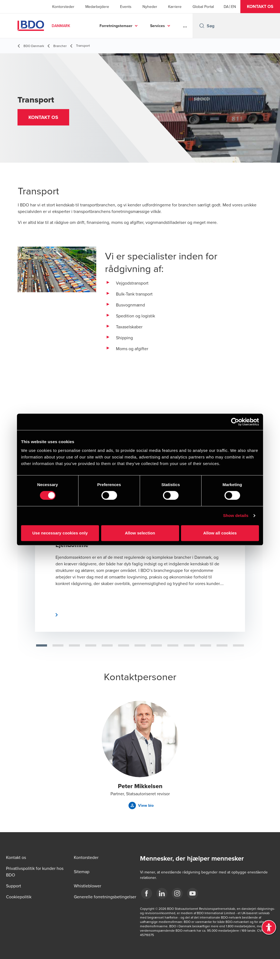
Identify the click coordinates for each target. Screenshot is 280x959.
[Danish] (226, 6)
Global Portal (203, 6)
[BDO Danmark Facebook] (146, 893)
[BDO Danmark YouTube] (192, 893)
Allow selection (140, 533)
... (185, 25)
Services (157, 25)
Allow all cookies (220, 533)
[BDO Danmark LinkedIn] (161, 893)
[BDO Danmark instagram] (177, 893)
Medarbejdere (97, 6)
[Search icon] (202, 25)
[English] (233, 6)
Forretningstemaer (116, 25)
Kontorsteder (63, 6)
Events (126, 6)
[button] (260, 6)
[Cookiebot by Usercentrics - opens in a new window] (235, 422)
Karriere (175, 6)
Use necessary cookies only (60, 533)
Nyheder (149, 6)
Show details (236, 515)
